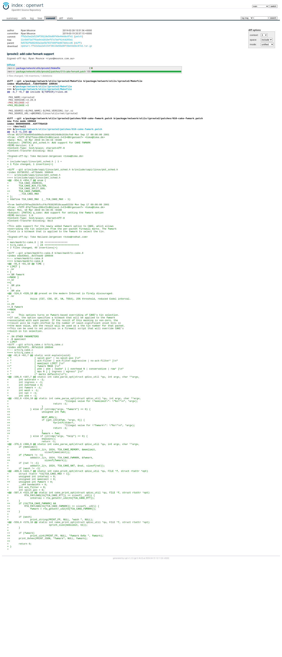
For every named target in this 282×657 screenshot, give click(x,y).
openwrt (34, 5)
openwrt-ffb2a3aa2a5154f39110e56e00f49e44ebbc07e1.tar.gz (56, 47)
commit (50, 18)
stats (70, 18)
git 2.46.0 (138, 654)
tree (40, 18)
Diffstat (11, 66)
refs (24, 18)
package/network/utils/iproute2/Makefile (38, 70)
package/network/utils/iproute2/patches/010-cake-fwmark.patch (51, 73)
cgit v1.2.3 (128, 654)
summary (11, 18)
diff (61, 18)
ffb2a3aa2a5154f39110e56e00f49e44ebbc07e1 (47, 36)
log (32, 18)
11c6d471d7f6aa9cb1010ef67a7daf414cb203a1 (47, 40)
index (17, 5)
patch (78, 36)
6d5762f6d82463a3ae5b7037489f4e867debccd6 (47, 43)
